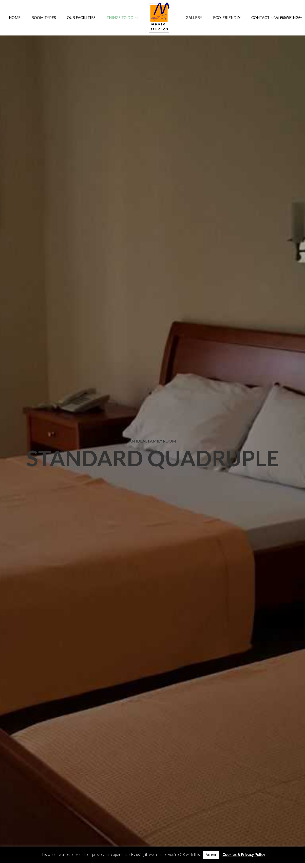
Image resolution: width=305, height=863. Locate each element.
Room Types (43, 17)
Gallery (194, 17)
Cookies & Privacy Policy (243, 854)
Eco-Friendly (226, 17)
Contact (260, 17)
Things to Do (120, 17)
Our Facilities (81, 17)
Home (15, 17)
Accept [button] (211, 855)
